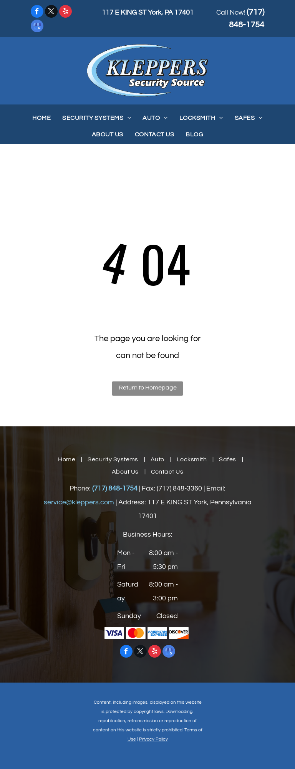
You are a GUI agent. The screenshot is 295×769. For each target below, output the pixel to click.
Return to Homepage (148, 387)
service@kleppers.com (79, 502)
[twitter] (51, 12)
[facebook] (37, 12)
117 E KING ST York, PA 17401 (148, 12)
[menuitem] (41, 118)
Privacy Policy (153, 739)
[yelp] (65, 12)
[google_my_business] (37, 27)
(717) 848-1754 (115, 488)
